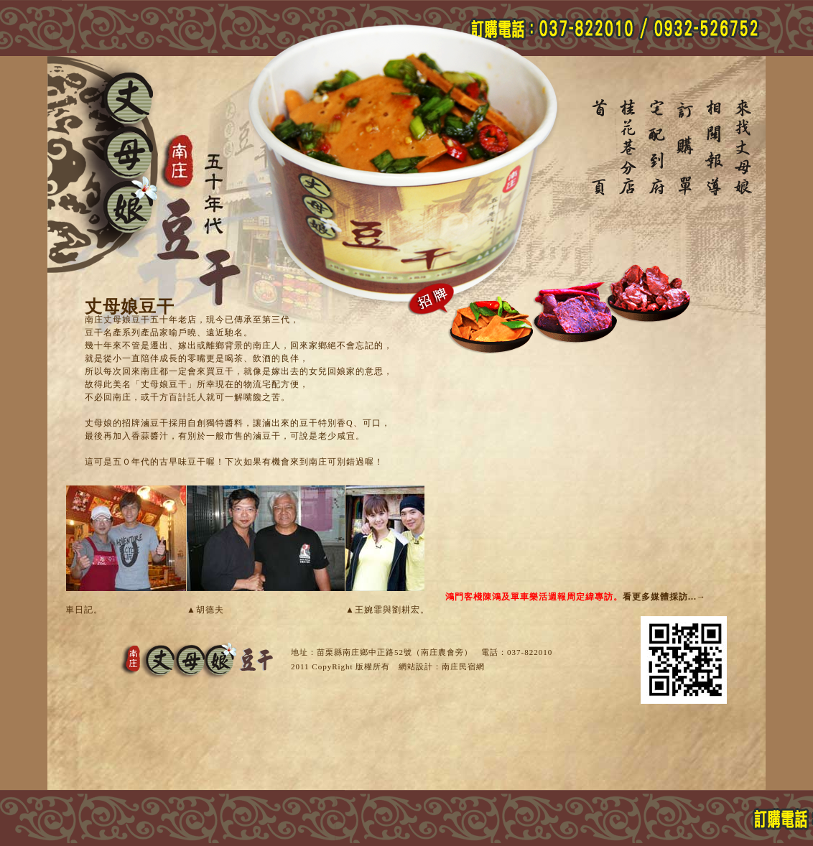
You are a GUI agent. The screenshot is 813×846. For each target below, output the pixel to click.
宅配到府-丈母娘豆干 (658, 147)
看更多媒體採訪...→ (664, 597)
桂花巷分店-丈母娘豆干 (629, 147)
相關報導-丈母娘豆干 (715, 147)
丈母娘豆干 (600, 147)
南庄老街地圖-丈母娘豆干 (744, 147)
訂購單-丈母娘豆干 (686, 147)
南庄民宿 (459, 666)
